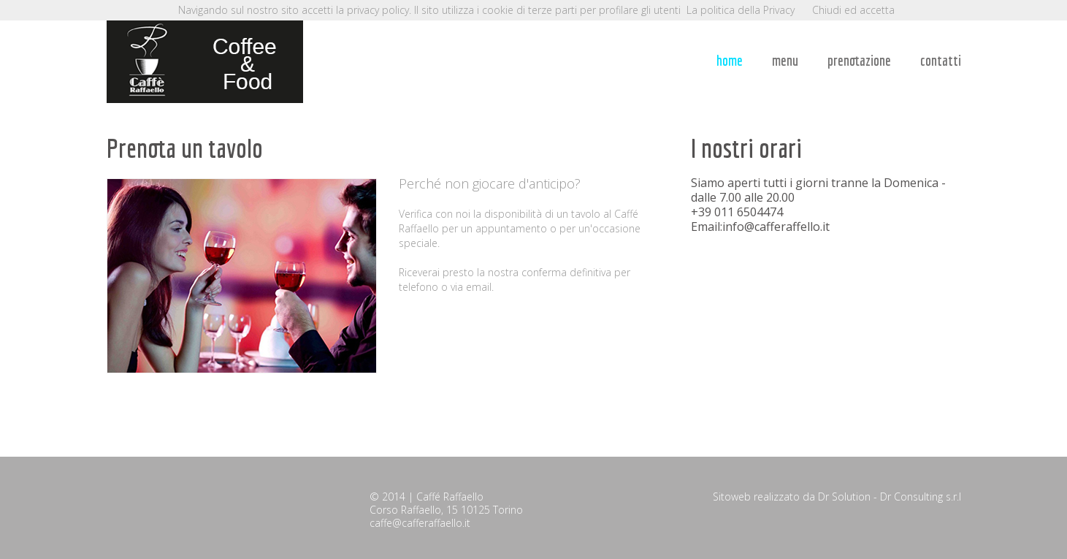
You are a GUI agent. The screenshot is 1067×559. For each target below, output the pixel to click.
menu (785, 61)
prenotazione (859, 61)
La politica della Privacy (741, 10)
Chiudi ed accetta (853, 10)
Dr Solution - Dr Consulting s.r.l (889, 496)
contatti (940, 61)
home (729, 61)
